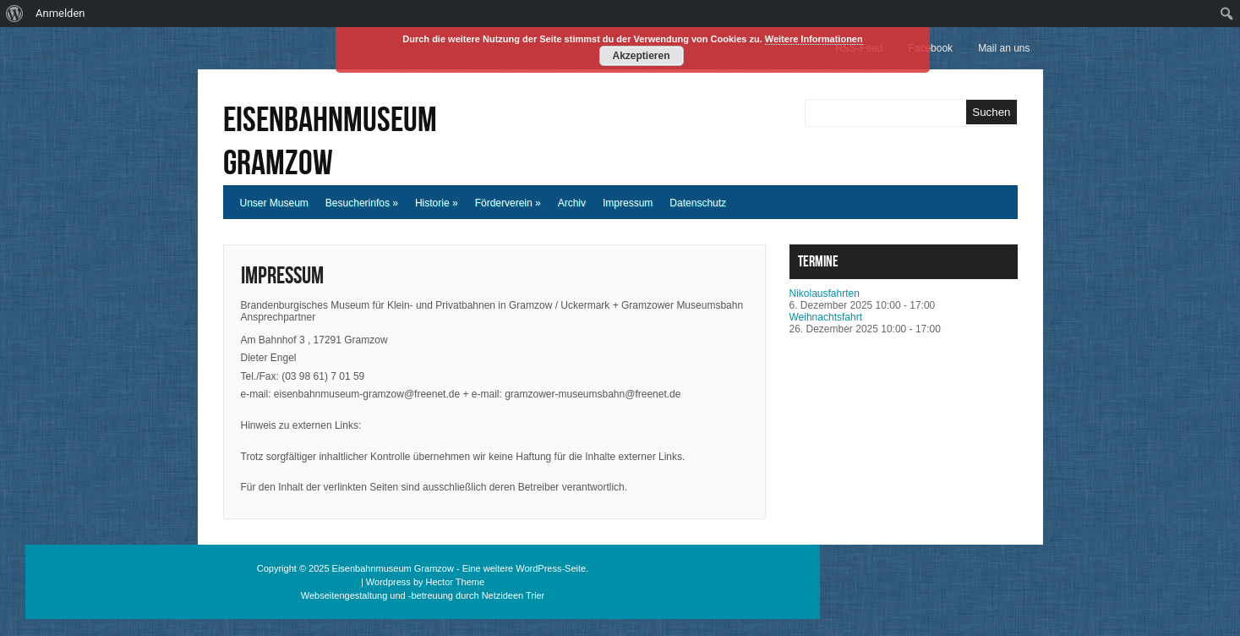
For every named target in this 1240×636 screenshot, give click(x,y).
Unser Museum (274, 203)
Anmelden (60, 13)
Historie (436, 203)
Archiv (572, 203)
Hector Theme (455, 582)
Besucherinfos (361, 203)
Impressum (628, 203)
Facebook (930, 48)
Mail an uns (1004, 48)
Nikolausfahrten (824, 293)
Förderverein (508, 203)
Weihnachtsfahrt (826, 317)
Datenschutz (697, 203)
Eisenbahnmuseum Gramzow (330, 142)
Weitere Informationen (814, 39)
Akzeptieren (640, 56)
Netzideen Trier (513, 595)
